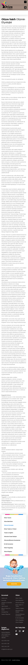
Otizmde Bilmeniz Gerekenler (12, 540)
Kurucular (3, 600)
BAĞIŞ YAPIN (14, 583)
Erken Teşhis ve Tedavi (10, 529)
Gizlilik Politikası (16, 660)
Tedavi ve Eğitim (8, 532)
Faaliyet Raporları (5, 614)
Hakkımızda (4, 598)
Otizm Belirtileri (8, 521)
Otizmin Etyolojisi (8, 525)
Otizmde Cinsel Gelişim (10, 536)
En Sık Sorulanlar (8, 544)
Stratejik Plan (4, 612)
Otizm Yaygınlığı (8, 547)
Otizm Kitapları (8, 551)
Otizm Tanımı (7, 517)
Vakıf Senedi (4, 606)
